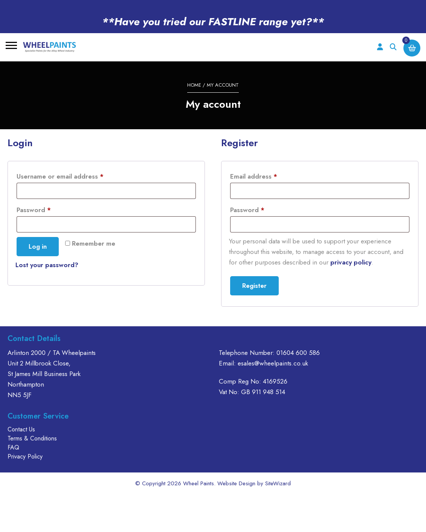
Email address (267, 175)
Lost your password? (46, 264)
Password (47, 208)
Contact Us (21, 429)
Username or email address (73, 175)
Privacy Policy (25, 456)
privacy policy (350, 262)
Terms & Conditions (32, 438)
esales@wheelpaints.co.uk (273, 363)
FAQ (13, 447)
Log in (38, 246)
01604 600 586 (298, 352)
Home (194, 85)
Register (254, 285)
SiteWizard (278, 483)
